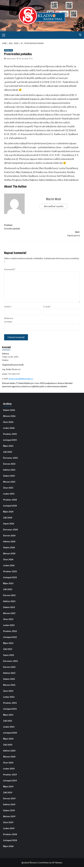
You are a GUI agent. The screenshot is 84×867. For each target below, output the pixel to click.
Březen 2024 (9, 553)
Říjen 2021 (8, 715)
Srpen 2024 (8, 523)
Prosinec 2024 (10, 499)
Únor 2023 (8, 619)
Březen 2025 (9, 481)
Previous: (42, 227)
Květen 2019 (9, 804)
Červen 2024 (9, 535)
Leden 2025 (9, 493)
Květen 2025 (9, 470)
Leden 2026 (9, 428)
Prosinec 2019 (10, 774)
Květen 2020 (9, 750)
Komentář (10, 269)
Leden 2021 (9, 726)
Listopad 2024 (10, 505)
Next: (42, 233)
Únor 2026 (8, 422)
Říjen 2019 (8, 786)
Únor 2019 (8, 822)
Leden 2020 (9, 768)
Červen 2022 (9, 667)
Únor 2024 (8, 559)
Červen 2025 (9, 464)
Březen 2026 (9, 416)
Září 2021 (7, 721)
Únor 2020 (8, 762)
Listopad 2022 (10, 637)
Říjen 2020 (8, 738)
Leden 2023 (9, 625)
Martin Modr (11, 59)
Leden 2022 (9, 697)
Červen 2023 (9, 595)
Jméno (8, 306)
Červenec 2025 (10, 458)
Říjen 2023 (8, 583)
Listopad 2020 (10, 732)
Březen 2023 (9, 613)
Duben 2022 (9, 679)
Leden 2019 (9, 828)
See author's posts (53, 206)
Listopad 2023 (10, 577)
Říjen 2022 (8, 643)
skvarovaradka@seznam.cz (21, 378)
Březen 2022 (9, 685)
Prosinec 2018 (10, 834)
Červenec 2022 (10, 661)
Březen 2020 (9, 756)
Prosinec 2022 (10, 631)
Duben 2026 (9, 410)
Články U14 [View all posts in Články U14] (8, 50)
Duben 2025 (9, 476)
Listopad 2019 (10, 780)
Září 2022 (7, 649)
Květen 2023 (9, 601)
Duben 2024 (9, 547)
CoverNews (43, 862)
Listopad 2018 (10, 840)
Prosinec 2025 (10, 434)
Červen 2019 (9, 798)
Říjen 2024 (8, 511)
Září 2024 (7, 517)
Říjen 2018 (8, 846)
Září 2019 (7, 792)
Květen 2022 (9, 673)
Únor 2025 (8, 487)
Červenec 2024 (10, 529)
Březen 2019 (9, 816)
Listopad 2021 (10, 709)
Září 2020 (7, 744)
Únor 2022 (8, 691)
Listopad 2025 (10, 440)
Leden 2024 (9, 565)
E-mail (47, 306)
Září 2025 (7, 452)
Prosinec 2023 (10, 571)
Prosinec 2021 (10, 703)
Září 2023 (7, 589)
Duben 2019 (9, 810)
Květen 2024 (9, 541)
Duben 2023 (9, 607)
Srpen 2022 (8, 655)
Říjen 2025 (8, 446)
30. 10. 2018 (23, 59)
